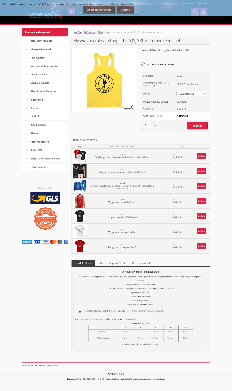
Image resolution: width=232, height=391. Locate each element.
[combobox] (191, 93)
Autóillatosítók (38, 125)
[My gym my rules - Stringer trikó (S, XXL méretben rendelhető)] (104, 49)
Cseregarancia (38, 167)
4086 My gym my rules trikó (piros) (122, 201)
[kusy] (147, 125)
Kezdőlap (78, 32)
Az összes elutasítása (99, 10)
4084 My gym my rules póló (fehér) (122, 231)
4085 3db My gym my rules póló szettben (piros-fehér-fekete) (122, 156)
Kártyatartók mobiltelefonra (45, 158)
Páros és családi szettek (43, 91)
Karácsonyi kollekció (41, 41)
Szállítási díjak (116, 374)
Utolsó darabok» (39, 74)
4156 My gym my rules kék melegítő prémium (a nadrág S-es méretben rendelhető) (122, 185)
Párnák (34, 133)
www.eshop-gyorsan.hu (46, 365)
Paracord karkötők (40, 142)
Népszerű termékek (40, 49)
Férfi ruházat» (38, 58)
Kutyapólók (36, 150)
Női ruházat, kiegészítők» (44, 66)
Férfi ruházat (90, 32)
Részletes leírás (83, 263)
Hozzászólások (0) (142, 263)
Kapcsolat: (72, 379)
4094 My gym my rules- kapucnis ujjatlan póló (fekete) (122, 171)
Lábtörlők (35, 116)
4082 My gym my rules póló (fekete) (122, 216)
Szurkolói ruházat (39, 83)
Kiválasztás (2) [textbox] (186, 94)
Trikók (100, 32)
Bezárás (125, 10)
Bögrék (34, 108)
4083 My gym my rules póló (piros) (122, 246)
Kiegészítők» (37, 100)
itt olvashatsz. (134, 319)
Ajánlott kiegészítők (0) (112, 263)
